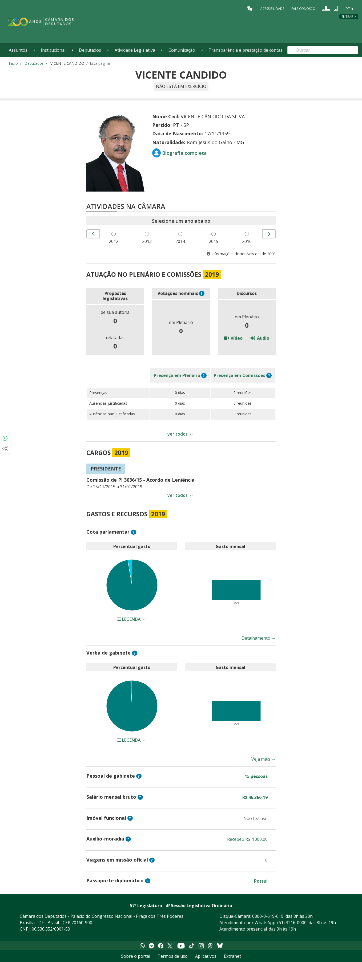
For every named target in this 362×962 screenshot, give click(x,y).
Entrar (347, 16)
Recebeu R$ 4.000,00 (247, 839)
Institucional (53, 50)
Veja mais (263, 759)
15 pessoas (256, 776)
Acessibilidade (272, 8)
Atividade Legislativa (135, 50)
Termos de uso (173, 956)
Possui (261, 881)
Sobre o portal (135, 956)
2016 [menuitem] (247, 241)
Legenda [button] (129, 619)
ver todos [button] (177, 434)
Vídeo (233, 338)
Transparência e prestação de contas (245, 50)
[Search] (322, 50)
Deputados (90, 50)
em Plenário (177, 375)
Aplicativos (205, 956)
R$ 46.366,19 (255, 797)
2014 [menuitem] (181, 241)
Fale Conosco (303, 8)
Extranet (232, 956)
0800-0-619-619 (267, 916)
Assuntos (18, 50)
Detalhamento (259, 638)
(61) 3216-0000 (292, 923)
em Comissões (239, 375)
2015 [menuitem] (214, 241)
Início (13, 63)
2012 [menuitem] (114, 241)
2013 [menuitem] (147, 241)
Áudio (260, 338)
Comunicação (181, 50)
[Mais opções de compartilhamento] (5, 449)
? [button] (202, 293)
